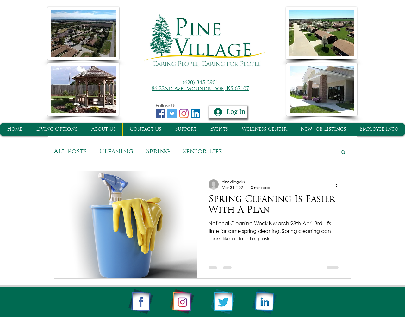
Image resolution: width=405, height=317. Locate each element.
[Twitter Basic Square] (172, 113)
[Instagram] (184, 113)
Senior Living (259, 152)
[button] (343, 152)
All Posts (70, 152)
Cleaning (116, 152)
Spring (158, 152)
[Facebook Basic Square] (160, 113)
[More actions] (338, 184)
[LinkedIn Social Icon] (195, 113)
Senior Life (202, 152)
